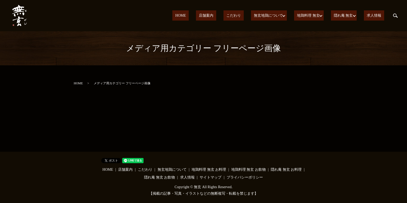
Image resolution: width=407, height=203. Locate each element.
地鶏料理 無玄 (314, 16)
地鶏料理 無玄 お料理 (209, 170)
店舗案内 (225, 16)
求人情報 (377, 16)
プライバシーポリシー (245, 177)
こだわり (247, 16)
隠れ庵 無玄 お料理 (286, 170)
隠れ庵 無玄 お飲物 (159, 177)
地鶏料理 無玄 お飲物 (248, 170)
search (395, 16)
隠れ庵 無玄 (347, 16)
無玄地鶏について (276, 16)
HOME (205, 16)
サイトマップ (210, 177)
